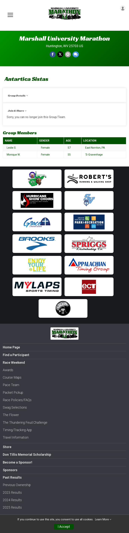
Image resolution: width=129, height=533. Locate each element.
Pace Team (11, 385)
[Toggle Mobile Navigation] (10, 15)
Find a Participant (16, 355)
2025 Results (12, 507)
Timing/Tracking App (17, 430)
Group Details (17, 95)
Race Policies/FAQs (17, 400)
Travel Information (16, 437)
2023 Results (12, 492)
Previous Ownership (17, 485)
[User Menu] (122, 8)
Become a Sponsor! (17, 462)
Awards (8, 370)
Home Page (11, 347)
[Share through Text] (76, 54)
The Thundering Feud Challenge (25, 422)
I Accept (64, 527)
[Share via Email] (68, 54)
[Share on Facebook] (53, 54)
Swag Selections (15, 407)
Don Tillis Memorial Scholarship (27, 454)
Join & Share (16, 110)
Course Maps (12, 377)
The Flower (11, 415)
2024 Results (12, 500)
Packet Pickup (13, 392)
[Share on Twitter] (60, 54)
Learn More (102, 519)
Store (7, 447)
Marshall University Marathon (64, 38)
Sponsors (10, 470)
